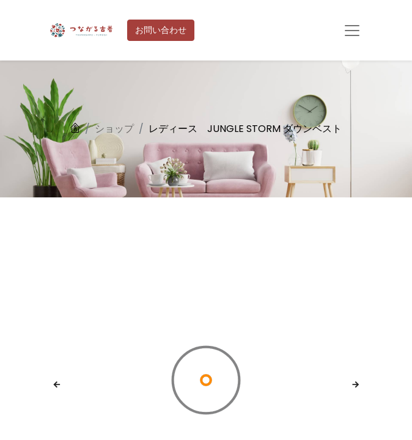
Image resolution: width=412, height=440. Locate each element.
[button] (57, 385)
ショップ (114, 129)
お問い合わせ (160, 30)
